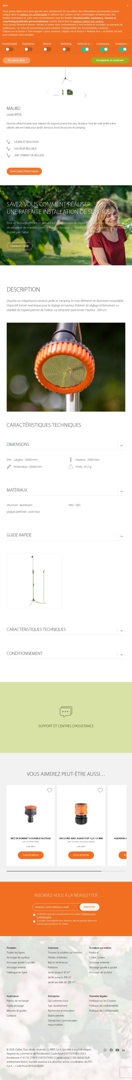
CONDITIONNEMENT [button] (25, 653)
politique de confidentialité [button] (33, 14)
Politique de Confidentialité (103, 1010)
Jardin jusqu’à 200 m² (59, 977)
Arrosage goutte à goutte (21, 962)
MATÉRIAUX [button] (17, 490)
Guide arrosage (15, 1005)
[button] (85, 95)
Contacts (11, 1015)
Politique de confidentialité (103, 1005)
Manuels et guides (17, 1010)
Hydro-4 (93, 952)
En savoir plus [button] (16, 60)
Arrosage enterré (16, 967)
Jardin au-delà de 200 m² (61, 982)
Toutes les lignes (16, 952)
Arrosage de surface (18, 957)
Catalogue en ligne (17, 972)
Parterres (53, 967)
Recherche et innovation (61, 1010)
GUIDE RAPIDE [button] (19, 535)
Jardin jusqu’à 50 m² (59, 972)
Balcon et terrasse (58, 962)
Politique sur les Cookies (102, 1000)
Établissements (56, 1015)
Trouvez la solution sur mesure (65, 952)
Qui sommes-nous (58, 1000)
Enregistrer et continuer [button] (110, 60)
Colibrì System (97, 957)
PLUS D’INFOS (30, 855)
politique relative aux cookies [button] (88, 21)
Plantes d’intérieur (57, 957)
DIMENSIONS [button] (18, 444)
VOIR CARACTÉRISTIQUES (24, 171)
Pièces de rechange (18, 1000)
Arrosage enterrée (99, 962)
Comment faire (19, 246)
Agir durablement (57, 1005)
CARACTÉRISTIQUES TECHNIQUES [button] (36, 629)
